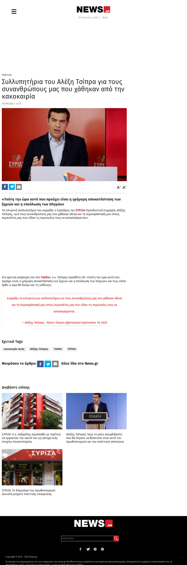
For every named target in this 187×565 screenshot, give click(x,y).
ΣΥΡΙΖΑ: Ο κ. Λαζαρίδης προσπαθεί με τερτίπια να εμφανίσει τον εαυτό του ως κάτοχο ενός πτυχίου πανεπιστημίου (31, 438)
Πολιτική (7, 75)
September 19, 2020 (94, 322)
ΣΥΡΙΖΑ (72, 349)
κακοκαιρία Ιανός (14, 349)
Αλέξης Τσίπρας (39, 349)
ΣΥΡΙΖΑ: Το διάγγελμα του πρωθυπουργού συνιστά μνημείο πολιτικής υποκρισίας (28, 492)
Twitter (58, 349)
